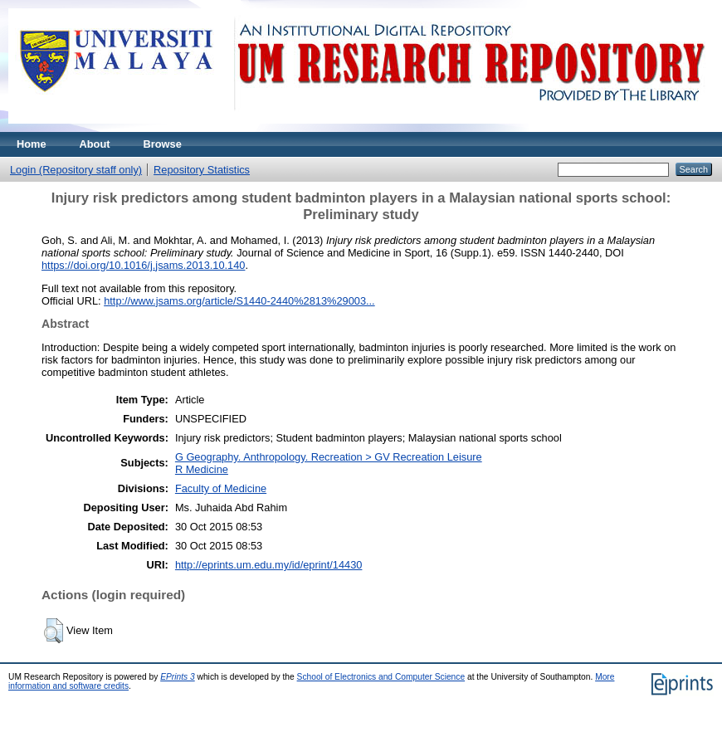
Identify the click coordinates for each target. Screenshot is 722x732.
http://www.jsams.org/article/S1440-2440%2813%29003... (239, 301)
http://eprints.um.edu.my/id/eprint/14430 (269, 565)
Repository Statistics (202, 169)
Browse (163, 144)
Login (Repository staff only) (76, 169)
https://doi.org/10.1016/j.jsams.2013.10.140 (143, 265)
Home (31, 144)
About (95, 144)
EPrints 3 (177, 676)
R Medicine (201, 469)
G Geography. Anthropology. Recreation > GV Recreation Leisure (328, 457)
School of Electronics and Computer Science (381, 676)
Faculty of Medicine (220, 488)
